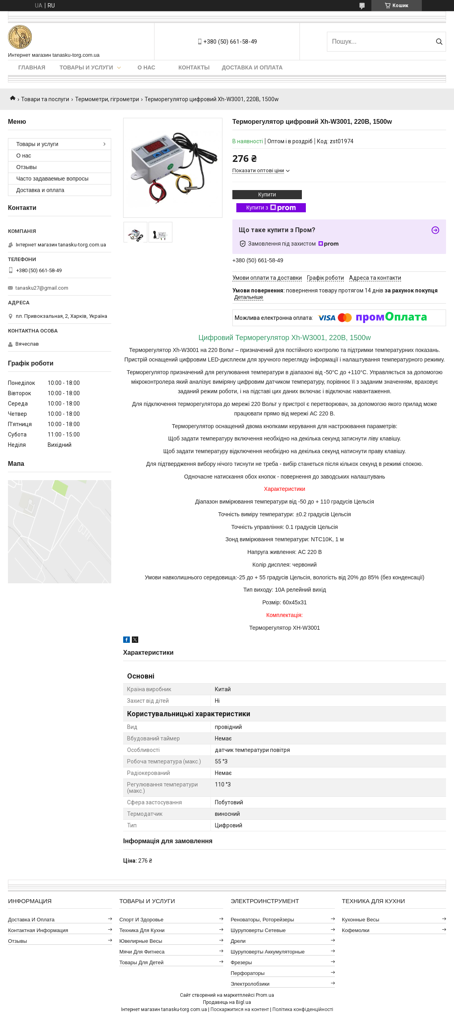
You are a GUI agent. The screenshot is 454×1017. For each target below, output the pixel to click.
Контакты (193, 67)
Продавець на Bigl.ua (227, 1002)
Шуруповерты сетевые (258, 930)
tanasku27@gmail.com (41, 288)
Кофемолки (355, 930)
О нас (146, 67)
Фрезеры (241, 962)
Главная (31, 67)
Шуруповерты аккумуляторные (268, 952)
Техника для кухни (141, 930)
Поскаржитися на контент (240, 1009)
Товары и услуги (86, 67)
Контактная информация (38, 930)
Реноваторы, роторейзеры (262, 920)
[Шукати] (439, 42)
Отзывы (26, 167)
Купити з (271, 207)
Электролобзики (250, 984)
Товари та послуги (45, 99)
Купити (267, 194)
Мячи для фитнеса (141, 952)
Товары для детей (141, 962)
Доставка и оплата (252, 67)
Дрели (238, 941)
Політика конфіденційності (302, 1009)
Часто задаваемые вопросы (52, 178)
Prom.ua (265, 995)
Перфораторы (248, 973)
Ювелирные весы (140, 941)
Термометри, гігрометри (107, 99)
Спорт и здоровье (141, 920)
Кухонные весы (360, 920)
